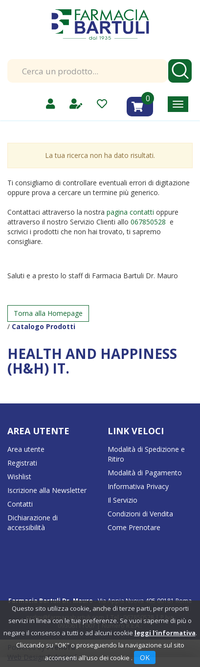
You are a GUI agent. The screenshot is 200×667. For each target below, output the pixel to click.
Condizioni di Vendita (140, 513)
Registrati (22, 462)
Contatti (20, 504)
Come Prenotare (134, 527)
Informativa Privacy (138, 486)
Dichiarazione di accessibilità (32, 522)
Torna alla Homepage (48, 313)
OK (145, 657)
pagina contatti (130, 212)
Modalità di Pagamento (145, 472)
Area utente (25, 449)
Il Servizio (122, 500)
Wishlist (19, 476)
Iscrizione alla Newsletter (47, 490)
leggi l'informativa (165, 632)
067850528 (149, 221)
